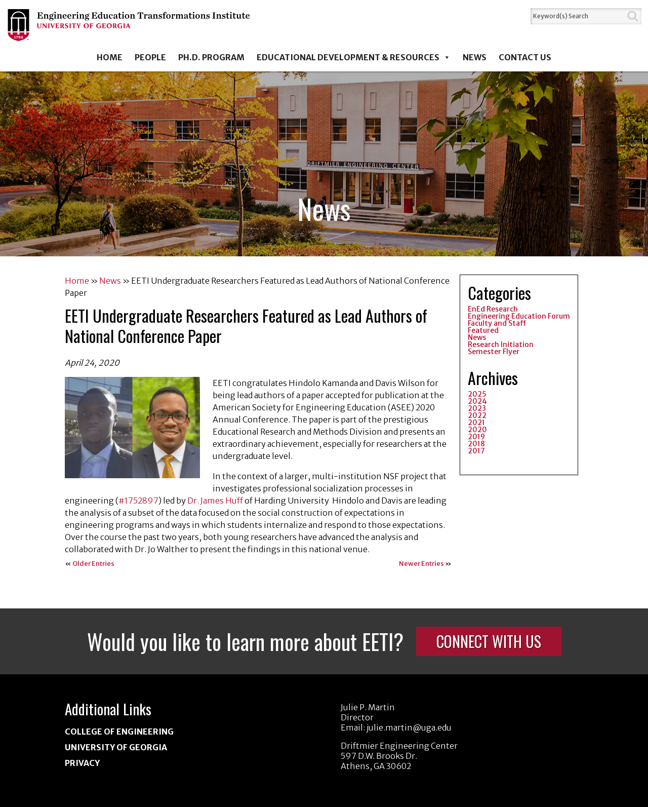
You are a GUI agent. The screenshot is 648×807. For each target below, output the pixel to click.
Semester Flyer (493, 351)
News (475, 57)
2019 (476, 436)
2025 (477, 394)
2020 (477, 429)
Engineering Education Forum (519, 316)
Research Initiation (501, 344)
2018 (476, 443)
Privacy (82, 763)
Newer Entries (421, 563)
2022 (477, 415)
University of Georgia (116, 747)
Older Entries (93, 563)
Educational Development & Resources (354, 57)
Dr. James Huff (215, 500)
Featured (483, 330)
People (150, 57)
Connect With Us (488, 641)
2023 (477, 408)
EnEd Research (493, 309)
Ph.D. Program (211, 57)
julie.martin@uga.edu (409, 727)
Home (110, 57)
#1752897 (138, 500)
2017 (476, 450)
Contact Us (525, 57)
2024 (477, 401)
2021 (476, 422)
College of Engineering (119, 731)
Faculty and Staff (497, 323)
